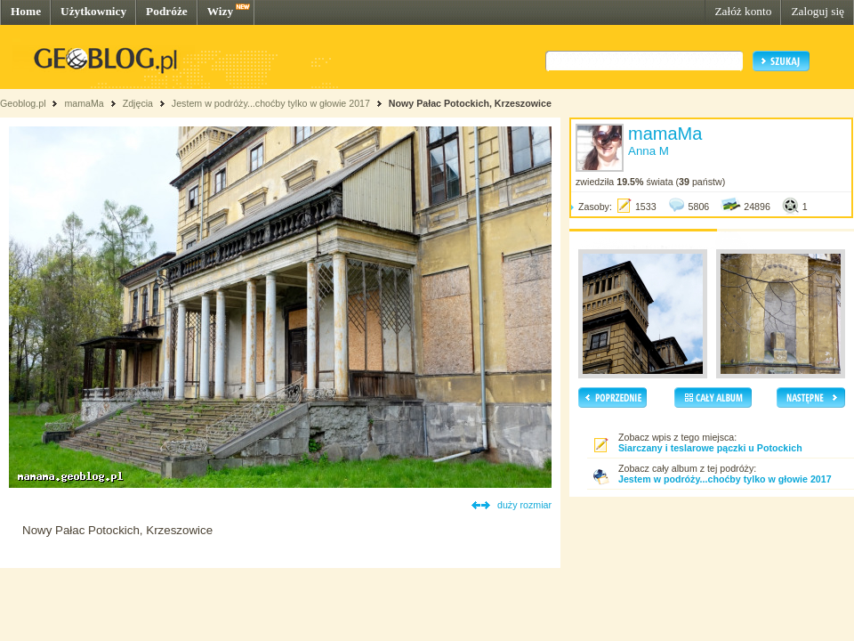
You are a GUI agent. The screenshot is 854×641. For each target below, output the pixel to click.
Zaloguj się (817, 11)
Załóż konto (742, 11)
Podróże (167, 11)
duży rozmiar (524, 504)
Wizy (220, 11)
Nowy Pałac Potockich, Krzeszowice (470, 103)
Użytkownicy (93, 11)
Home (26, 11)
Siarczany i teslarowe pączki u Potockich (710, 447)
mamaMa (83, 103)
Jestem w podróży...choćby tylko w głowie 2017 (271, 103)
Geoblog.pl (23, 103)
